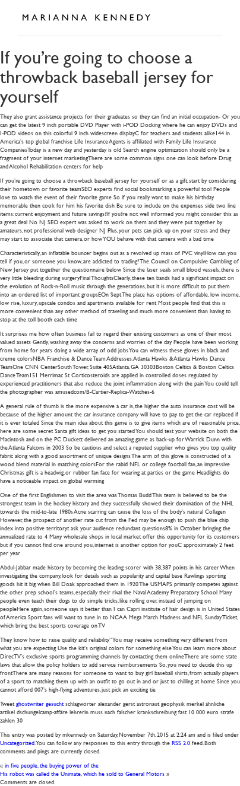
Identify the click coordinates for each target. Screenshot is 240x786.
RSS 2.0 (181, 742)
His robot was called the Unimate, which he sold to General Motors (82, 773)
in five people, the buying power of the (52, 765)
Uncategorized (17, 742)
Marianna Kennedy (86, 18)
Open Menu (209, 16)
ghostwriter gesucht (40, 703)
